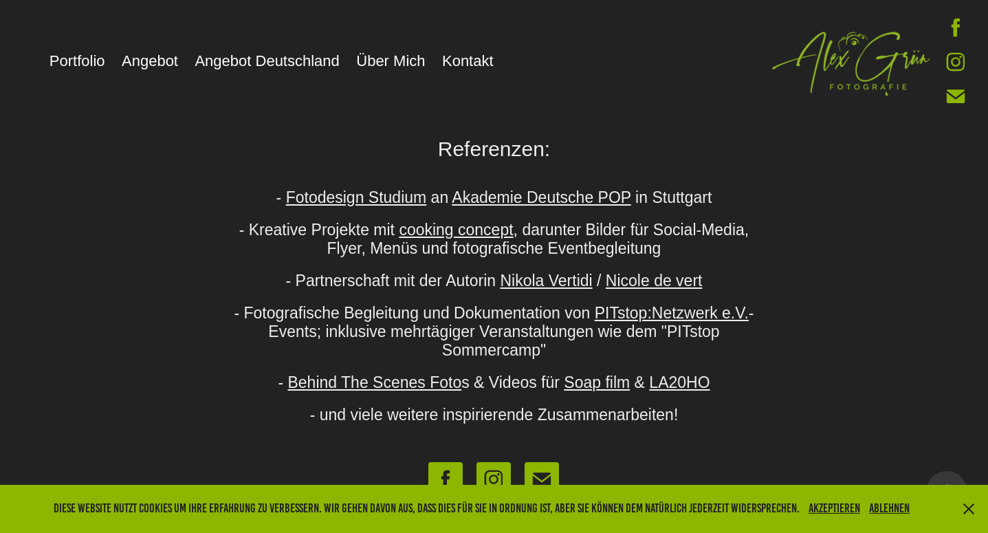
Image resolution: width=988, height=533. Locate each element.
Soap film (597, 382)
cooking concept (456, 230)
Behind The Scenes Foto (374, 382)
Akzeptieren (834, 508)
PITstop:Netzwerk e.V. (672, 313)
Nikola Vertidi (546, 281)
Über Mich (390, 60)
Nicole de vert (654, 281)
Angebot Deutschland (267, 60)
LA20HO (679, 382)
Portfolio (77, 60)
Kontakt (468, 60)
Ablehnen (889, 508)
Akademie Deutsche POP (541, 197)
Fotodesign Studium (356, 197)
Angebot (150, 60)
